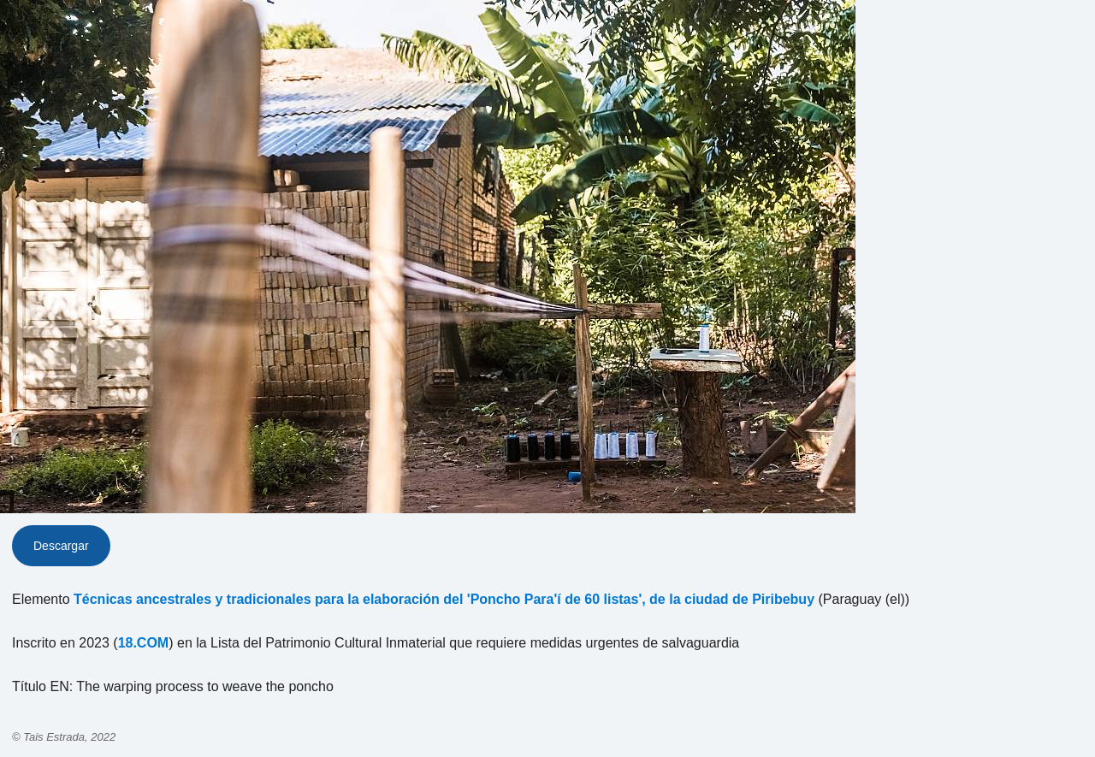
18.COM (143, 643)
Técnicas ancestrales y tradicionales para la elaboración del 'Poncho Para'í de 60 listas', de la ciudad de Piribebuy (444, 599)
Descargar (61, 546)
